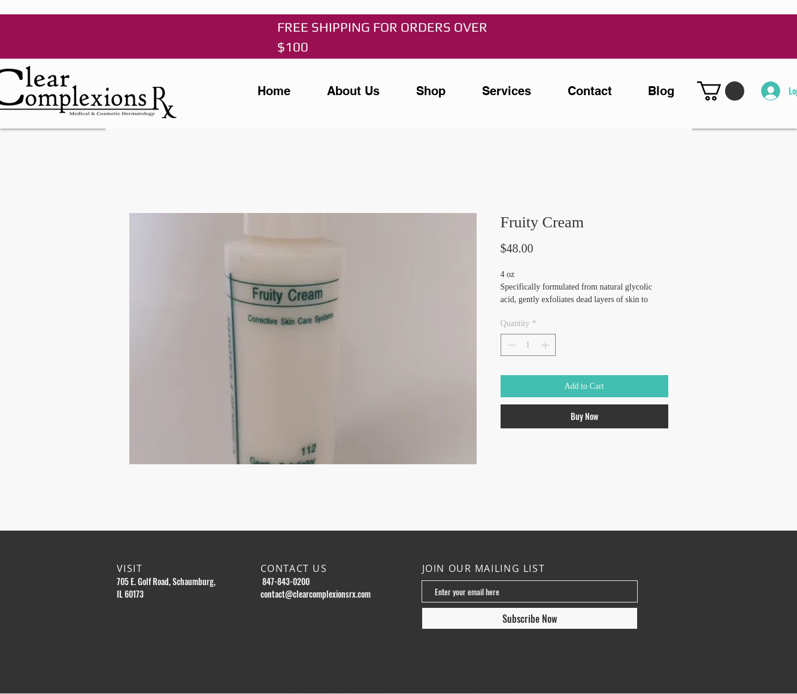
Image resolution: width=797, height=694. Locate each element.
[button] (720, 91)
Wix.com (493, 685)
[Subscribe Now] (530, 618)
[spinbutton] (528, 344)
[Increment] (546, 344)
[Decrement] (509, 344)
